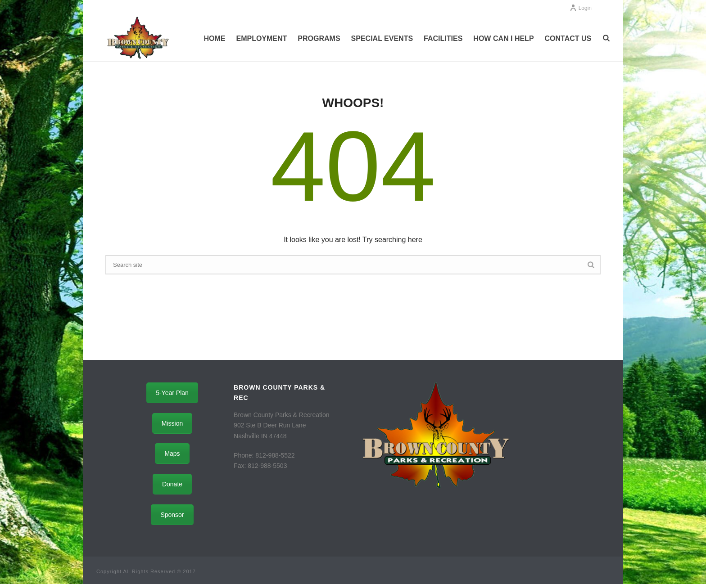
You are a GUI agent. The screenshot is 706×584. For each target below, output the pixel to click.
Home (214, 38)
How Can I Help (503, 38)
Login (581, 8)
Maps (172, 453)
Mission (172, 423)
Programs (319, 38)
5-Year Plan (172, 392)
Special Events (382, 38)
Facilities (443, 38)
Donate (172, 484)
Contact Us (568, 38)
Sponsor (172, 514)
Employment (261, 38)
